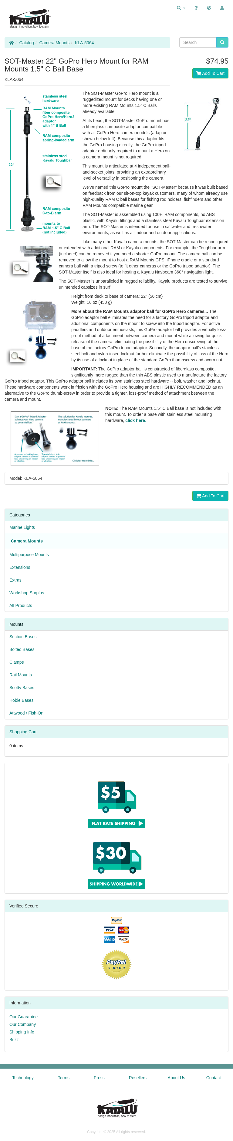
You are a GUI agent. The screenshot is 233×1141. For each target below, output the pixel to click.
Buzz (14, 1039)
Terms (63, 1077)
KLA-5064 (84, 42)
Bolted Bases (22, 649)
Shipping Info (21, 1032)
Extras (15, 580)
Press (99, 1077)
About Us (176, 1077)
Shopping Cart (23, 731)
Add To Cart (210, 73)
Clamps (16, 662)
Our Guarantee (23, 1016)
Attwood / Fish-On (26, 713)
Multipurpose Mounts (29, 554)
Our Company (22, 1024)
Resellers (138, 1077)
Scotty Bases (21, 687)
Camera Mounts (54, 42)
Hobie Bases (21, 700)
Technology (23, 1077)
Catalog (26, 42)
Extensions (19, 567)
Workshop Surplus (26, 592)
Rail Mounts (20, 674)
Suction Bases (23, 636)
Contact (213, 1077)
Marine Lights (22, 527)
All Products (20, 605)
